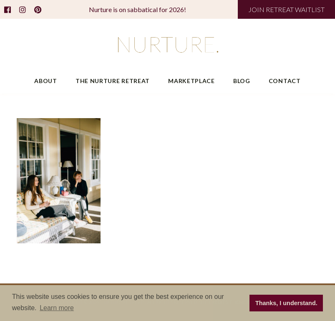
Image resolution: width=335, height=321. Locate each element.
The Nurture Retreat (113, 80)
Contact (285, 80)
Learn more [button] (57, 307)
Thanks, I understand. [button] (286, 303)
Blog (241, 80)
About (45, 80)
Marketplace (191, 80)
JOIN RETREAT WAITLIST (286, 9)
